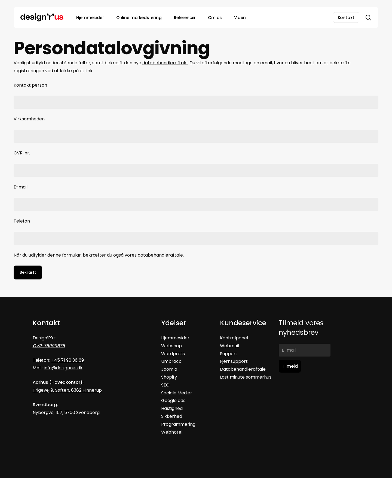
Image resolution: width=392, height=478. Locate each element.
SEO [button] (165, 385)
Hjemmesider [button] (175, 338)
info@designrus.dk (63, 368)
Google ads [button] (173, 400)
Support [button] (228, 354)
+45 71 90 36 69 (67, 360)
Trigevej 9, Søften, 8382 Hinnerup (67, 390)
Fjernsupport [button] (234, 361)
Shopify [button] (169, 377)
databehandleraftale (165, 63)
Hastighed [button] (172, 408)
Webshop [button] (171, 346)
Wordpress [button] (173, 354)
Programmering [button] (178, 424)
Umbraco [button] (171, 361)
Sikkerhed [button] (171, 416)
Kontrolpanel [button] (234, 338)
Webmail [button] (229, 346)
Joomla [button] (169, 369)
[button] (171, 432)
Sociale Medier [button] (176, 393)
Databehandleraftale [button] (243, 369)
